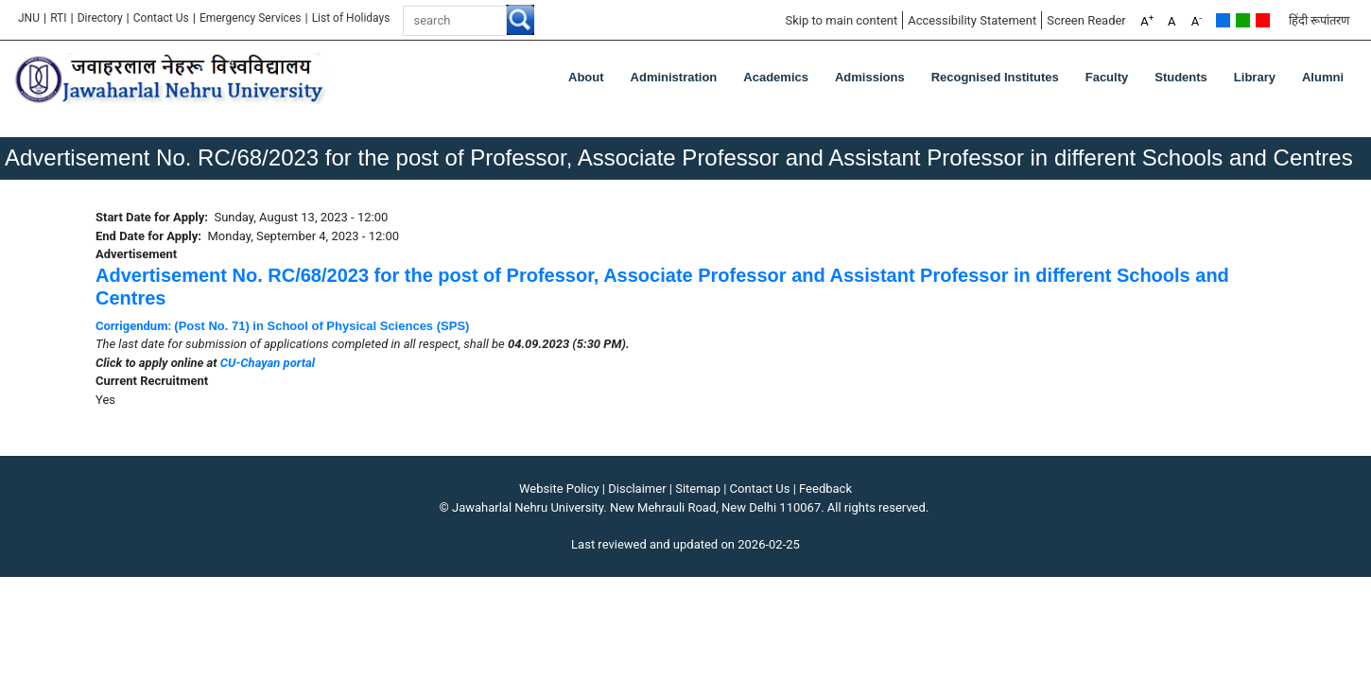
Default (1223, 20)
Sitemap (697, 488)
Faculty (1107, 77)
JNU (29, 18)
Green (1243, 20)
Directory (100, 18)
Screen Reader (1086, 20)
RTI (58, 18)
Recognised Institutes (995, 77)
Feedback (825, 488)
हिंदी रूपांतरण (1319, 20)
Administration (674, 77)
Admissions (870, 77)
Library (1255, 77)
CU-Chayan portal (267, 363)
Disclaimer (637, 488)
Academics (775, 77)
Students (1180, 77)
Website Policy (559, 488)
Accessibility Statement (972, 20)
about (586, 77)
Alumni (1323, 77)
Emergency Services (251, 18)
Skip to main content (841, 20)
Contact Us (161, 18)
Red (1263, 20)
